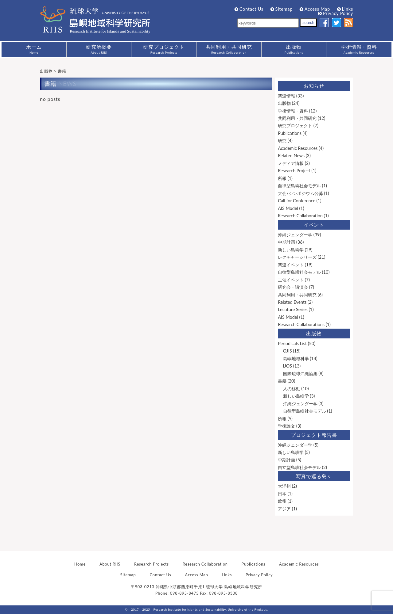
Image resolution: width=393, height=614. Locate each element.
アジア (284, 508)
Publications (290, 133)
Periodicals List (292, 343)
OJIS (287, 350)
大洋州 (284, 486)
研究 (282, 140)
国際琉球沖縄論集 (300, 373)
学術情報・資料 (359, 49)
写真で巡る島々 (314, 476)
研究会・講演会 (293, 287)
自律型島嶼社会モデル (299, 185)
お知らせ (314, 86)
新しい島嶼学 (291, 249)
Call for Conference (296, 200)
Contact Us (249, 9)
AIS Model (288, 208)
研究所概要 (99, 49)
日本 (282, 493)
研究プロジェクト (163, 49)
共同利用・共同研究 (229, 49)
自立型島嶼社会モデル (299, 467)
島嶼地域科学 (296, 358)
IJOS (287, 365)
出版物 (294, 49)
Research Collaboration (300, 215)
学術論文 (286, 426)
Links (345, 9)
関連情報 (286, 95)
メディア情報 (291, 163)
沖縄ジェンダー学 (295, 234)
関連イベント (291, 264)
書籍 (282, 380)
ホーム (33, 49)
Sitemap (281, 9)
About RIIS (109, 564)
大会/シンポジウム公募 (300, 193)
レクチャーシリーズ (297, 257)
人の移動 (291, 388)
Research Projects (151, 564)
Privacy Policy (335, 13)
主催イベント (291, 279)
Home (80, 564)
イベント (314, 224)
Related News (291, 155)
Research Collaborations (301, 324)
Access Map (315, 9)
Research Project (294, 170)
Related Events (292, 302)
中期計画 (286, 242)
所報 (282, 178)
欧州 (282, 501)
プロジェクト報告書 (314, 435)
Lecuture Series (293, 309)
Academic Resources (297, 148)
